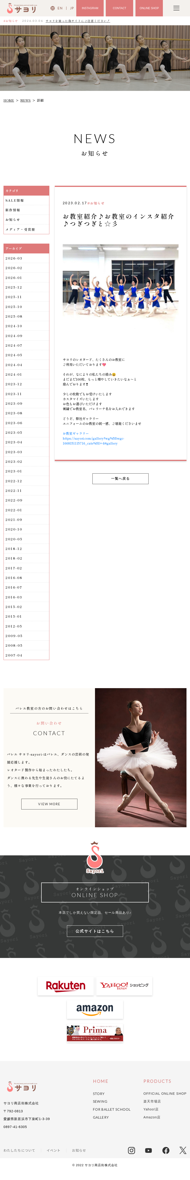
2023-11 (14, 396)
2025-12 (14, 288)
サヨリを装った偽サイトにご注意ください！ (78, 21)
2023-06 (14, 426)
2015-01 (14, 622)
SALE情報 (15, 200)
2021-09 (14, 524)
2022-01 (14, 514)
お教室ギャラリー (76, 433)
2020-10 (14, 534)
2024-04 (14, 367)
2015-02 (14, 613)
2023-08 (14, 416)
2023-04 (14, 445)
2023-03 (14, 455)
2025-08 (14, 317)
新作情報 (12, 210)
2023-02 (14, 465)
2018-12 (14, 554)
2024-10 (14, 327)
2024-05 (14, 357)
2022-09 (14, 504)
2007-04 (14, 662)
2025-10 (14, 308)
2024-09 (14, 337)
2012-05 (14, 632)
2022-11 (13, 495)
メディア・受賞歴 (20, 229)
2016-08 (14, 583)
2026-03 (14, 258)
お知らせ (12, 220)
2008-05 (14, 652)
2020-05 (14, 544)
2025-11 (14, 298)
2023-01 (14, 475)
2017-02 (14, 573)
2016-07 (14, 593)
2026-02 (14, 268)
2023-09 (14, 406)
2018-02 (14, 563)
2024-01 (14, 377)
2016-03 (14, 603)
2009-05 (14, 642)
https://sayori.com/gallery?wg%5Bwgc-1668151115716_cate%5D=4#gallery (94, 440)
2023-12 (14, 386)
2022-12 (14, 485)
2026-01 (14, 278)
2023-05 (14, 436)
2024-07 (14, 347)
